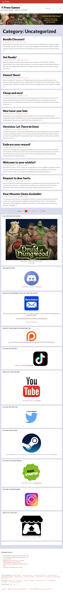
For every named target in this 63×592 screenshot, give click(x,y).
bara (9, 580)
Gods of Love (5, 578)
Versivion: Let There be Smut (21, 126)
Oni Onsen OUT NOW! (8, 567)
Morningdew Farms (7, 576)
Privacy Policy (34, 321)
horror (32, 580)
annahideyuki (9, 42)
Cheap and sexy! (13, 92)
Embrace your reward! (17, 144)
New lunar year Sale (15, 110)
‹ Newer (19, 211)
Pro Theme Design (46, 588)
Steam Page (24, 454)
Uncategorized (16, 575)
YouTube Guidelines (15, 581)
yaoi (13, 580)
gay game (19, 580)
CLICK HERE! (29, 365)
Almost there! (12, 75)
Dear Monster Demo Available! (22, 193)
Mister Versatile (52, 575)
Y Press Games (10, 7)
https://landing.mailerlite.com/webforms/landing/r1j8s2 (31, 318)
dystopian (4, 581)
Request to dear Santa (17, 178)
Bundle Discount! (14, 39)
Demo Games (18, 576)
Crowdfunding (27, 575)
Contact (3, 588)
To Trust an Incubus (40, 575)
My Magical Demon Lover (53, 576)
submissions (52, 580)
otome (26, 580)
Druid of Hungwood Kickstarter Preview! (13, 563)
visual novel (40, 580)
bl (46, 580)
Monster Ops (40, 576)
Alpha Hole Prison (29, 576)
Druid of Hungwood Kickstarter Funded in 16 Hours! (15, 557)
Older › (44, 211)
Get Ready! (10, 57)
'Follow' (12, 454)
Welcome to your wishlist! (20, 162)
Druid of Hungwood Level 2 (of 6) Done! (12, 555)
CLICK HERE (23, 261)
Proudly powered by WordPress (17, 588)
